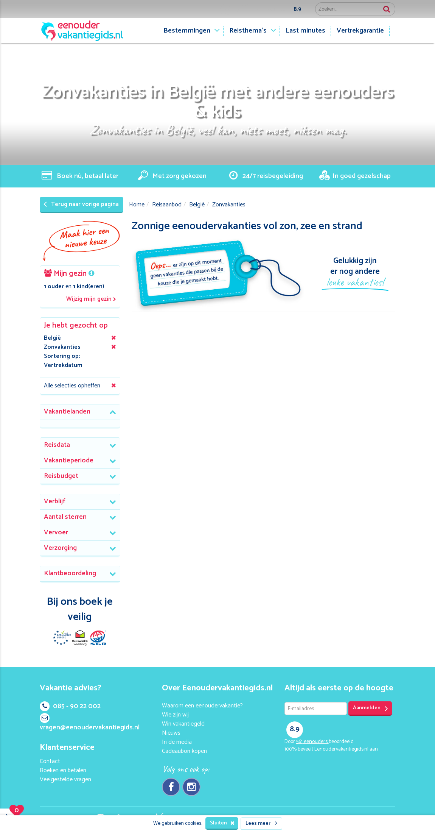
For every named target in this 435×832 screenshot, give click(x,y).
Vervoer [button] (56, 532)
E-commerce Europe (62, 638)
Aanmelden (370, 708)
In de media (177, 742)
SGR (98, 638)
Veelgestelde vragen (65, 779)
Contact (50, 761)
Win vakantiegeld (183, 724)
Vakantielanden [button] (67, 411)
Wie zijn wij (175, 715)
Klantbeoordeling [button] (70, 573)
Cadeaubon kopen (184, 751)
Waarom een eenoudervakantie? (202, 706)
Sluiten (222, 823)
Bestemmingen (186, 30)
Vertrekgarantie (360, 30)
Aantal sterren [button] (65, 517)
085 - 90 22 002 (70, 706)
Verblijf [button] (54, 501)
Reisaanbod (167, 205)
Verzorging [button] (60, 548)
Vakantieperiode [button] (68, 460)
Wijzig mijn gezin (91, 299)
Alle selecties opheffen (72, 386)
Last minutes (305, 30)
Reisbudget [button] (61, 476)
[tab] (80, 412)
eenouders (312, 741)
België (197, 205)
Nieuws (171, 733)
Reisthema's (248, 30)
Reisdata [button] (57, 445)
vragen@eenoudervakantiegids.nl (90, 723)
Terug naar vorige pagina (81, 204)
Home (136, 205)
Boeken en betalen (63, 770)
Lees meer (261, 823)
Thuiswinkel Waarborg (80, 638)
